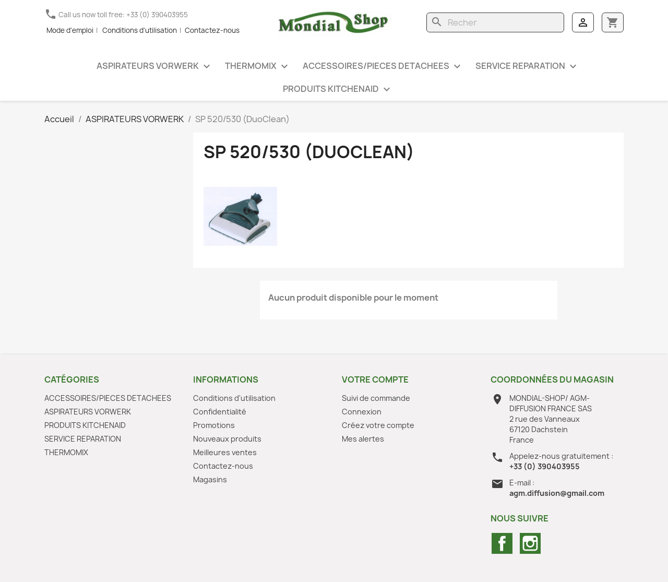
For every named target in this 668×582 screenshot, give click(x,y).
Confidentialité (219, 412)
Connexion (361, 412)
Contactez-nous (212, 30)
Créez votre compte (378, 425)
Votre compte (375, 379)
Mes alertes (363, 439)
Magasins (210, 479)
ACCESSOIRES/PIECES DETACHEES (383, 66)
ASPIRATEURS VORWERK (155, 66)
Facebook (502, 543)
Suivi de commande (376, 398)
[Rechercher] (495, 22)
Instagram (530, 543)
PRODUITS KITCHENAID (338, 89)
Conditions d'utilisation (139, 30)
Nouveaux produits (227, 439)
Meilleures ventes (225, 452)
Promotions (214, 425)
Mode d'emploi (69, 30)
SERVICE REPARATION (527, 66)
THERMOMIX (258, 66)
